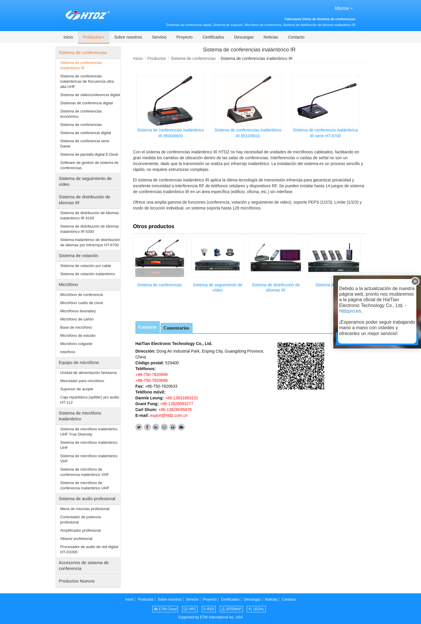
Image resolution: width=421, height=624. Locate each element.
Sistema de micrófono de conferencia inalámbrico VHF (84, 472)
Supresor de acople (76, 389)
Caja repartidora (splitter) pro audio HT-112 (89, 400)
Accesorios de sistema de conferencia (84, 565)
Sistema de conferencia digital (85, 133)
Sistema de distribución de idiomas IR (276, 287)
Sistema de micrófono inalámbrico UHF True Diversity (89, 431)
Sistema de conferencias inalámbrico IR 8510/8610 (248, 133)
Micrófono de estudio (78, 335)
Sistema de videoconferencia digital (90, 95)
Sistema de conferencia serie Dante (84, 143)
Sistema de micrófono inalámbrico (80, 415)
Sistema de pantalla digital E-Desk (89, 154)
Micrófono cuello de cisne (81, 303)
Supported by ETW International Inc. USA (210, 617)
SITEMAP (231, 609)
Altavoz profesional (76, 538)
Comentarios (176, 327)
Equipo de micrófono (79, 362)
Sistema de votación (78, 255)
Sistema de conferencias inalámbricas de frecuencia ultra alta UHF (87, 81)
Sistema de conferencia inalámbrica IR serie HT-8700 (325, 133)
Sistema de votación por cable (85, 266)
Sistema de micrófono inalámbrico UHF (89, 445)
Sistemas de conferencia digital (86, 103)
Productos (156, 58)
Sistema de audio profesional (87, 498)
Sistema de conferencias (193, 58)
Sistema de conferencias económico (81, 114)
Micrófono (68, 284)
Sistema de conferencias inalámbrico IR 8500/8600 (170, 133)
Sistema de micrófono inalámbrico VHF (89, 458)
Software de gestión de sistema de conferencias (89, 165)
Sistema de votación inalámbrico (87, 274)
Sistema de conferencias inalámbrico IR (81, 65)
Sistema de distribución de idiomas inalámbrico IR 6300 (89, 229)
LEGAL (256, 609)
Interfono (67, 352)
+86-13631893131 (181, 398)
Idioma (344, 8)
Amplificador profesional (80, 530)
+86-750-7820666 (151, 380)
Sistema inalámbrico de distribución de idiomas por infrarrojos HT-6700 (90, 242)
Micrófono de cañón (77, 319)
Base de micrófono (76, 327)
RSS (208, 609)
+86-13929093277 (176, 403)
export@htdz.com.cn (169, 415)
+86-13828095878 (174, 409)
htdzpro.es (350, 310)
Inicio (138, 58)
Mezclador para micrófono (82, 381)
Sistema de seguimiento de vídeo (217, 287)
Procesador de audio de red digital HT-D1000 (89, 549)
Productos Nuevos (77, 580)
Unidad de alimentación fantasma (88, 372)
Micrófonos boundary (78, 311)
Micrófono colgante (76, 344)
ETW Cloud (165, 609)
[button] (93, 37)
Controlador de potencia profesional (80, 519)
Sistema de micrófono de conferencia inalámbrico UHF (84, 485)
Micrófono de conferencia (81, 294)
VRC (190, 609)
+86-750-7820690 (151, 374)
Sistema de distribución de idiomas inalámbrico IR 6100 (89, 215)
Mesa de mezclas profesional (84, 509)
